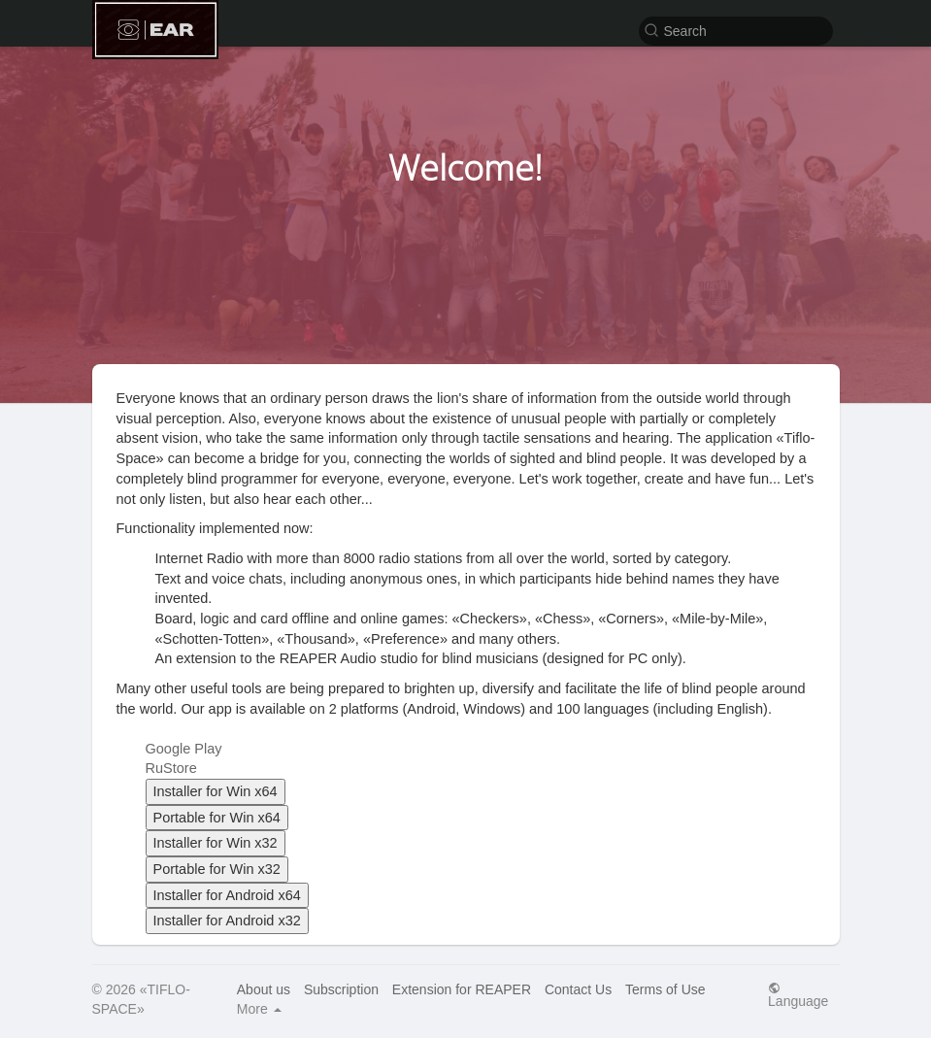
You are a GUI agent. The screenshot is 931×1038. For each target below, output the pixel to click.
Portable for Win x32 (217, 869)
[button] (736, 30)
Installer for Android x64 (227, 895)
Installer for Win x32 (215, 843)
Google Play (184, 748)
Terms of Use (665, 989)
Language (798, 995)
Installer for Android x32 (227, 920)
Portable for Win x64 (217, 817)
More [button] (259, 1009)
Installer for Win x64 (215, 791)
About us (263, 989)
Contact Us (578, 989)
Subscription (341, 989)
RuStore (171, 768)
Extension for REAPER (461, 989)
